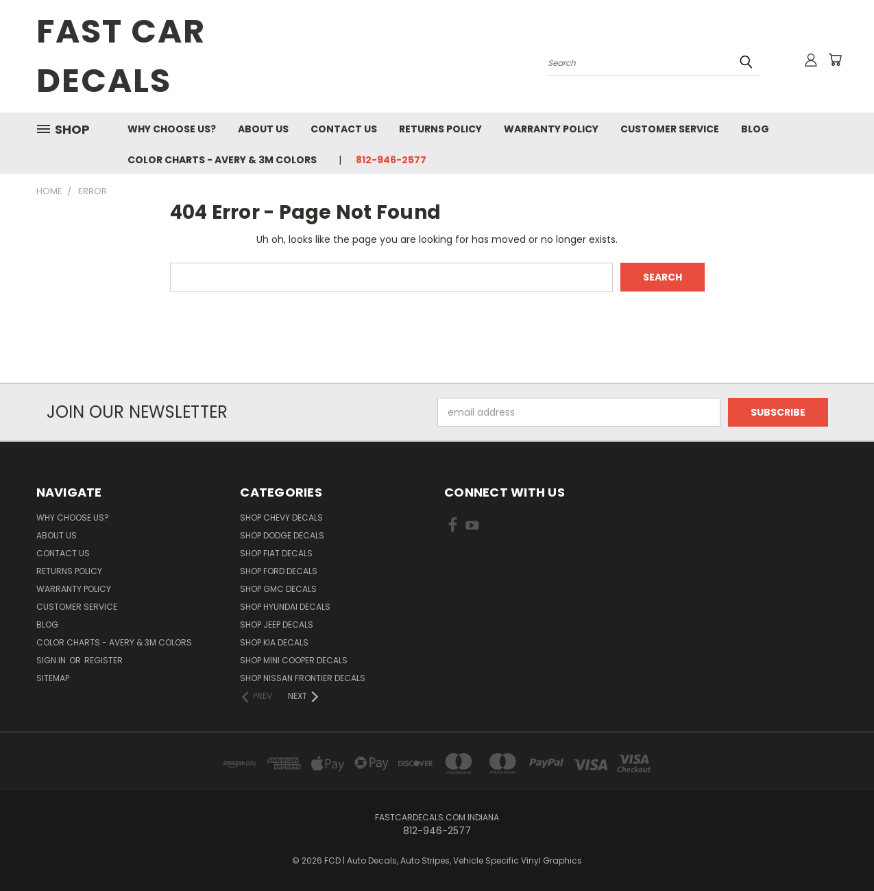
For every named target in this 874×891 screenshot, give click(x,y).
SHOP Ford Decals (278, 571)
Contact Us (344, 129)
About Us (263, 129)
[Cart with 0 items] (835, 60)
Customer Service (669, 129)
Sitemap (52, 678)
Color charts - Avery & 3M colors (222, 160)
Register (103, 660)
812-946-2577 (391, 160)
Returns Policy (440, 129)
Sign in (52, 660)
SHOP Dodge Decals (282, 535)
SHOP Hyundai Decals (285, 607)
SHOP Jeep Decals (276, 624)
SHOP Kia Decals (274, 642)
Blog (755, 129)
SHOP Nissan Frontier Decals (302, 678)
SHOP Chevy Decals (281, 517)
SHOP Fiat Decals (276, 553)
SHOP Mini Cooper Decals (294, 660)
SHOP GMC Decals (278, 589)
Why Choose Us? (172, 129)
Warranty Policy (551, 129)
